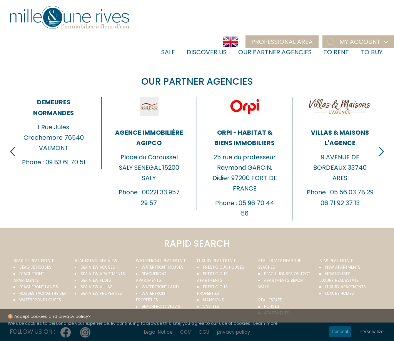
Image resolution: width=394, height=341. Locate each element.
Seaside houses (35, 267)
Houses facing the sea (43, 293)
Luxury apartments (345, 287)
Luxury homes (339, 293)
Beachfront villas (161, 306)
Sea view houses (97, 267)
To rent (336, 52)
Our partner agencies (275, 52)
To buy (371, 52)
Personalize (371, 331)
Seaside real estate (33, 261)
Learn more (265, 323)
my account (360, 41)
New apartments (343, 267)
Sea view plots (95, 280)
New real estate (336, 261)
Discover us (207, 52)
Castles (211, 306)
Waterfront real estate (161, 261)
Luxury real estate (216, 261)
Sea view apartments (102, 274)
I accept (340, 331)
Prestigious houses (223, 267)
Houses (271, 306)
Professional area (282, 41)
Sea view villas (96, 287)
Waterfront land (160, 287)
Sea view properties (101, 293)
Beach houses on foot (287, 274)
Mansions (213, 300)
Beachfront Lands (38, 287)
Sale (168, 52)
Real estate (270, 300)
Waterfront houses (40, 300)
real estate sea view (96, 261)
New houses (338, 274)
